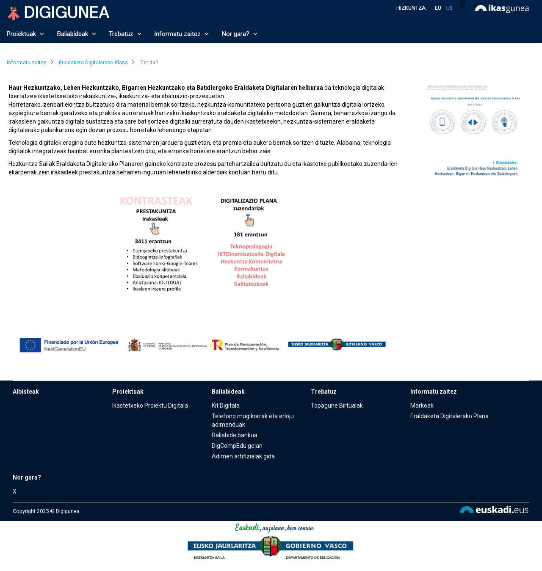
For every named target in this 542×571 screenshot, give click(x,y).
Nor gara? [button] (239, 34)
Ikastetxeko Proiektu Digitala (150, 405)
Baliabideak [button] (76, 34)
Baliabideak (228, 391)
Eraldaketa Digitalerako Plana (449, 416)
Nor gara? (27, 477)
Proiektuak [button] (25, 34)
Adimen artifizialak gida (243, 456)
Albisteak (26, 391)
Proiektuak (128, 391)
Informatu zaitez (433, 391)
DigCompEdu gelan (237, 445)
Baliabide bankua (234, 435)
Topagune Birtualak (337, 405)
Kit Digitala (226, 405)
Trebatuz (324, 391)
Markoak (422, 405)
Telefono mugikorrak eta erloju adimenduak (253, 420)
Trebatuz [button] (125, 34)
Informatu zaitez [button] (181, 34)
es (449, 8)
